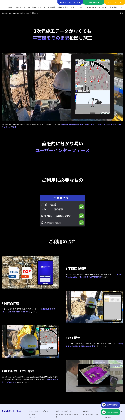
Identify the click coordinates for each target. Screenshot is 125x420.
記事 (72, 7)
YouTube (108, 417)
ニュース (80, 7)
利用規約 (85, 411)
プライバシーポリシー (90, 414)
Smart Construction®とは (19, 7)
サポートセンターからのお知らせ (66, 415)
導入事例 (51, 7)
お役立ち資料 (62, 7)
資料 (121, 13)
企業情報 (113, 7)
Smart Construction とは (38, 411)
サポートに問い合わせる (64, 411)
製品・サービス (38, 7)
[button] (96, 7)
